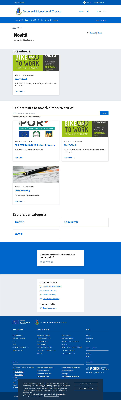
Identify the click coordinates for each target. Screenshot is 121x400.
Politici (14, 344)
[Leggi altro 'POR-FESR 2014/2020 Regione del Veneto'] (20, 158)
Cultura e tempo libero (68, 350)
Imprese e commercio (68, 353)
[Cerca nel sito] (104, 11)
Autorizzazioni (41, 344)
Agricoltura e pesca (42, 341)
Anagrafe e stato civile (44, 338)
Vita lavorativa (66, 335)
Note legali (65, 374)
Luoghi (88, 353)
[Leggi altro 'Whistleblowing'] (20, 201)
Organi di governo (18, 335)
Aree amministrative (19, 338)
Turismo (39, 353)
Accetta (86, 388)
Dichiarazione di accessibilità (70, 377)
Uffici (14, 341)
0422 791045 (19, 375)
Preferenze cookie (59, 394)
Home (14, 28)
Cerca (104, 113)
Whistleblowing (22, 190)
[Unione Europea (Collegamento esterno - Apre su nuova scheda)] (22, 322)
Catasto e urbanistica (43, 335)
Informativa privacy (67, 370)
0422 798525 (19, 372)
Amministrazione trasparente (71, 367)
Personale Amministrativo (20, 347)
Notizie (88, 335)
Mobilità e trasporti (67, 338)
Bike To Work (21, 79)
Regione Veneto (19, 2)
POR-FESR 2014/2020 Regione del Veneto (35, 145)
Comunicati (89, 338)
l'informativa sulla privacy (51, 396)
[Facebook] (87, 11)
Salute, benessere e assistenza (46, 350)
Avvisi (88, 341)
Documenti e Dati (18, 350)
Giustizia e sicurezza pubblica (70, 341)
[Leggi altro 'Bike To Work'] (20, 91)
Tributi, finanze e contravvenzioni (72, 347)
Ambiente (65, 344)
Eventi (88, 356)
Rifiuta (86, 384)
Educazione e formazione (44, 347)
